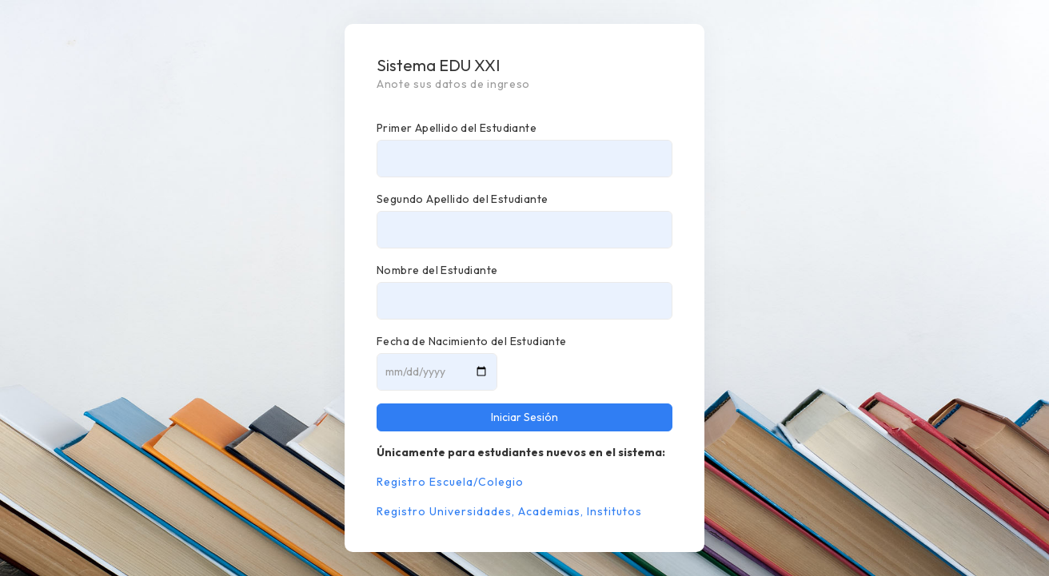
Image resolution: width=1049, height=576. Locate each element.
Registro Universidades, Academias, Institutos (509, 511)
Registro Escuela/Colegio (450, 482)
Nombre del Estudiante (437, 270)
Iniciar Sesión (524, 417)
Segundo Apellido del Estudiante (462, 199)
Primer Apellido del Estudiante (456, 128)
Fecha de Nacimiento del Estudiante (472, 341)
